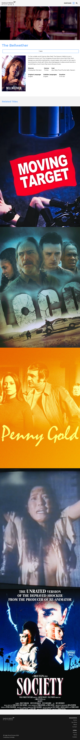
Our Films (67, 3)
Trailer (41, 51)
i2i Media (12, 737)
